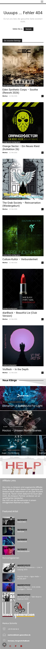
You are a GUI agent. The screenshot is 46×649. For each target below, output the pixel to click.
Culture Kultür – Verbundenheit (20, 259)
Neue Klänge (9, 380)
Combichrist (22, 541)
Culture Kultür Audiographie (11, 255)
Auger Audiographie (14, 450)
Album (5, 402)
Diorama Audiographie (16, 402)
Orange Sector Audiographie (11, 142)
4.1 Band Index (22, 520)
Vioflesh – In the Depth (15, 369)
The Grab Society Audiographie (12, 198)
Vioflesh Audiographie (9, 365)
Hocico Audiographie (16, 426)
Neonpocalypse (23, 551)
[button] (4, 644)
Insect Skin (21, 522)
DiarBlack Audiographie (10, 308)
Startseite (29, 29)
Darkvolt (20, 532)
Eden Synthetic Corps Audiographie (13, 85)
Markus (5, 96)
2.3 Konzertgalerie (23, 565)
